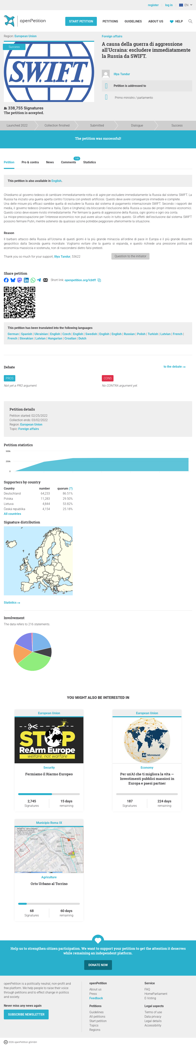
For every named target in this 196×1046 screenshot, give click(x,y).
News (50, 162)
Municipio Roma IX (49, 823)
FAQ (147, 989)
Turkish (153, 334)
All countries (12, 514)
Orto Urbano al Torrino (49, 883)
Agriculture (49, 877)
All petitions (97, 1016)
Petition (9, 162)
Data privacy (153, 1016)
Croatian (71, 338)
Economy (147, 767)
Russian (130, 334)
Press (93, 994)
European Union (26, 36)
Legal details (153, 1021)
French (178, 334)
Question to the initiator (130, 256)
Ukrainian (41, 334)
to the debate (173, 366)
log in (169, 5)
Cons (108, 378)
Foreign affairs (112, 36)
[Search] (190, 21)
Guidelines (133, 21)
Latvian (165, 334)
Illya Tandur (122, 74)
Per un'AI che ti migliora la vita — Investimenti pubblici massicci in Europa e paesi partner (147, 779)
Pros (9, 378)
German (14, 334)
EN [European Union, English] (183, 5)
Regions (94, 1030)
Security (49, 767)
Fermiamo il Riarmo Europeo (49, 774)
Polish (141, 334)
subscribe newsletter (26, 1014)
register (153, 5)
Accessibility (153, 1025)
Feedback (96, 998)
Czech (67, 334)
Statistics (89, 162)
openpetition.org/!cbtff (83, 280)
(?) (71, 488)
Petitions (111, 21)
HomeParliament (156, 994)
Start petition (81, 21)
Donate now (98, 965)
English (56, 181)
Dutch (82, 338)
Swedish (91, 334)
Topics (93, 1025)
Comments (68, 160)
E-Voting (150, 998)
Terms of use (153, 1012)
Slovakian (27, 338)
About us (155, 21)
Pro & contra (30, 162)
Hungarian (55, 338)
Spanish (27, 334)
